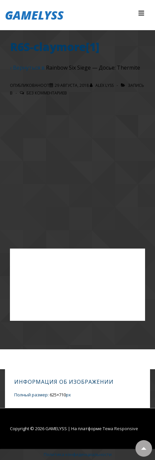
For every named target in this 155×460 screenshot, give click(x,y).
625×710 (58, 395)
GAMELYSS (34, 15)
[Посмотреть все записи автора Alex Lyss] (102, 85)
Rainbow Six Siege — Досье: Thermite (93, 67)
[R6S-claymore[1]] (72, 85)
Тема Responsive (120, 428)
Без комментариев (46, 93)
